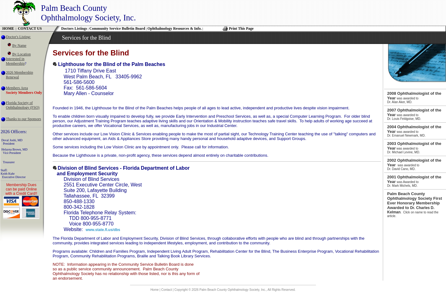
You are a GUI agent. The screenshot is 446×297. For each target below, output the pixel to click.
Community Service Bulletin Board (117, 28)
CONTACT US (30, 28)
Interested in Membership (15, 61)
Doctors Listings (74, 28)
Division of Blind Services (88, 168)
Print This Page (241, 28)
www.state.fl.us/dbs (102, 230)
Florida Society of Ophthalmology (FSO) (22, 105)
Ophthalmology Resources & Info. (174, 28)
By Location (21, 54)
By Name (19, 45)
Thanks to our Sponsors (23, 119)
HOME (8, 28)
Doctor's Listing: (18, 37)
